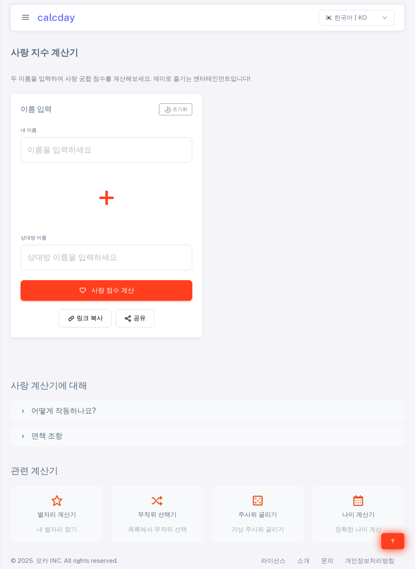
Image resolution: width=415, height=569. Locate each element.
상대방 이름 (34, 238)
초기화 (175, 109)
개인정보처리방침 (369, 560)
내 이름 (29, 130)
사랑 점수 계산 (106, 290)
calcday (56, 17)
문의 (327, 560)
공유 (135, 318)
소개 (303, 560)
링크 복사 (85, 318)
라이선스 (273, 560)
